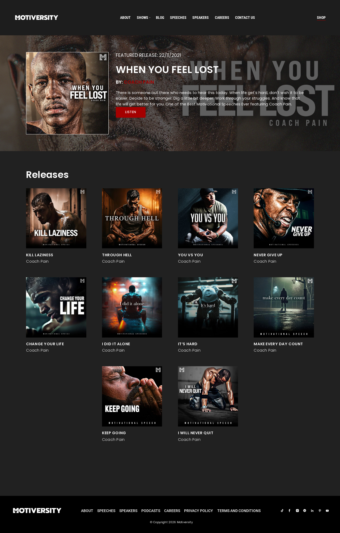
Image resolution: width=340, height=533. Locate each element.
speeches (178, 17)
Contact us (245, 17)
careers (222, 17)
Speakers (128, 511)
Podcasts (150, 511)
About (125, 17)
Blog (160, 17)
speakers (200, 17)
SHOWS (142, 17)
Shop (321, 17)
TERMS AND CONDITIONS (239, 511)
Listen (130, 112)
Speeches (106, 511)
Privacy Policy (198, 511)
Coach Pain (139, 82)
